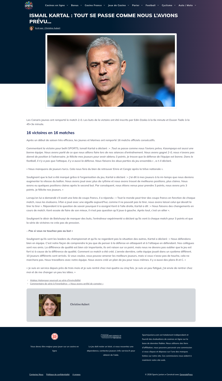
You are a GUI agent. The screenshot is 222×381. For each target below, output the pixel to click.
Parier (138, 5)
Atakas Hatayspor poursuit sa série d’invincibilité (55, 280)
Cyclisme (169, 5)
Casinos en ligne (57, 5)
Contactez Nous (36, 374)
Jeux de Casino (119, 5)
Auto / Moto (188, 5)
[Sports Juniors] (28, 5)
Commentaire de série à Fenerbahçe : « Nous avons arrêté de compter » (66, 283)
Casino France (96, 5)
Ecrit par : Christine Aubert (47, 28)
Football (153, 5)
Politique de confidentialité (58, 374)
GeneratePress (186, 374)
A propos (76, 374)
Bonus (77, 5)
